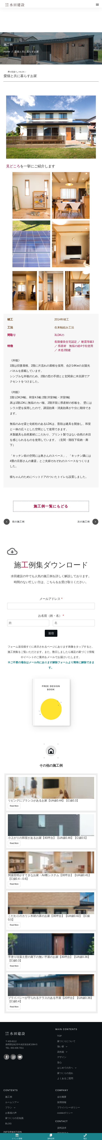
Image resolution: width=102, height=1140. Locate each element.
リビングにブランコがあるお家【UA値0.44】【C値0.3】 (51, 762)
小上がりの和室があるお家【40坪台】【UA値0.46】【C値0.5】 (51, 800)
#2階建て (13, 47)
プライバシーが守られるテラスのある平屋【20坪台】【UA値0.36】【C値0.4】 (51, 961)
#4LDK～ (22, 47)
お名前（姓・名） (51, 585)
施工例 (8, 20)
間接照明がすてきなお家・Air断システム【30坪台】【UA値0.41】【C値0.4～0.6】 (51, 838)
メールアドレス (51, 568)
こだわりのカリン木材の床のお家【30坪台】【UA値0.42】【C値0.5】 (51, 879)
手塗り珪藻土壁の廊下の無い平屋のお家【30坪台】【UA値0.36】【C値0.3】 (51, 920)
